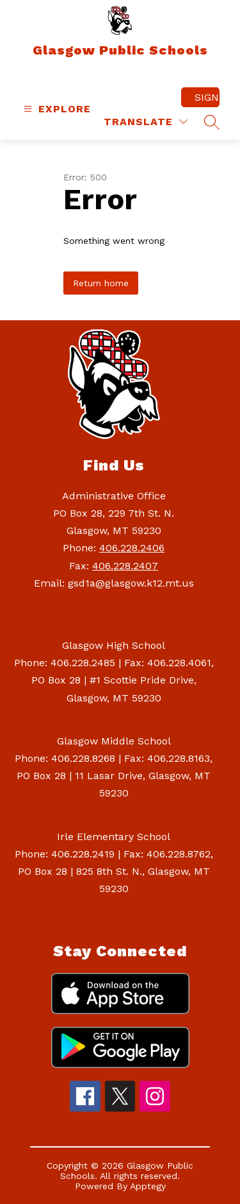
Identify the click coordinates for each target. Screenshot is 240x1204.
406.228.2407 (125, 566)
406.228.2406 (131, 548)
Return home (101, 283)
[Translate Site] (145, 122)
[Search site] (212, 122)
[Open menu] (55, 109)
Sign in (207, 97)
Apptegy (148, 1186)
